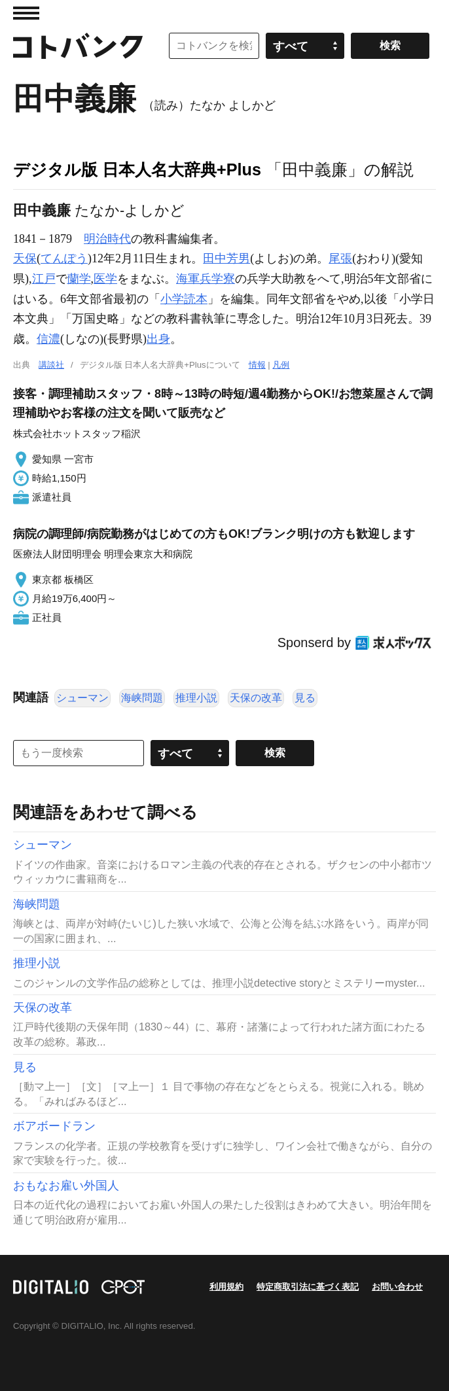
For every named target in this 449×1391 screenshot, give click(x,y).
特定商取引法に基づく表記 (308, 1287)
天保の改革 (256, 697)
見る (305, 697)
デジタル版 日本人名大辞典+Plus (137, 169)
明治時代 (107, 238)
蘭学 (79, 278)
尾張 (340, 258)
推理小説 (196, 697)
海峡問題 (142, 697)
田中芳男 (226, 258)
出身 (158, 338)
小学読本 (183, 299)
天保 (25, 258)
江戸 (44, 278)
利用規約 (226, 1287)
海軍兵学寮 (205, 278)
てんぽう (64, 258)
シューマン (82, 697)
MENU (26, 13)
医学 (105, 278)
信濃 (48, 338)
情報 (257, 365)
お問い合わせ (397, 1287)
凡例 (280, 365)
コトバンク (78, 46)
